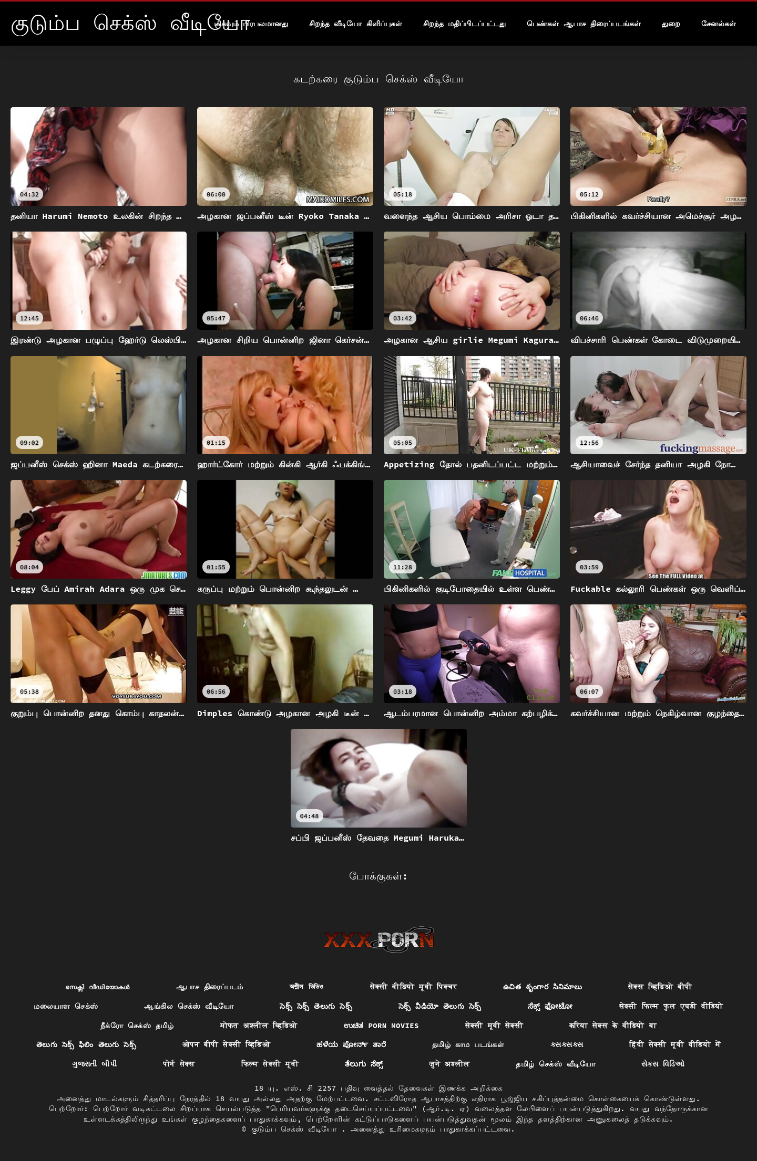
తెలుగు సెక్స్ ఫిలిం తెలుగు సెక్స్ (86, 1044)
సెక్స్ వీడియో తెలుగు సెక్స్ (440, 1006)
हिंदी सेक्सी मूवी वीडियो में (675, 1044)
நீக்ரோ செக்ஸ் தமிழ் (137, 1025)
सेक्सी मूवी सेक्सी (494, 1025)
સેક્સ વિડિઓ (663, 1064)
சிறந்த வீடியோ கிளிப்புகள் (355, 23)
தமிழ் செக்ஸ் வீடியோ (555, 1064)
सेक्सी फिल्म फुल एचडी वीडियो (671, 1006)
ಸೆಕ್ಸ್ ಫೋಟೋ (550, 1006)
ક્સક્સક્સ (566, 1044)
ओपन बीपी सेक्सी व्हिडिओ (226, 1044)
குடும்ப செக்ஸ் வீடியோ (296, 1129)
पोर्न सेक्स (179, 1064)
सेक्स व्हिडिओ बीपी (660, 986)
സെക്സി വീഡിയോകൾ (97, 986)
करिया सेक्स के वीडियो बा (613, 1025)
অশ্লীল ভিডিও (307, 986)
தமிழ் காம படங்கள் (468, 1044)
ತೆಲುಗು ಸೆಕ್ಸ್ (364, 1064)
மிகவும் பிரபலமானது (251, 23)
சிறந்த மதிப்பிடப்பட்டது (464, 23)
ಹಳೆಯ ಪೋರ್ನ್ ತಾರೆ (351, 1044)
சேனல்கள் (718, 23)
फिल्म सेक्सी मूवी (270, 1064)
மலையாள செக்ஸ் (66, 1006)
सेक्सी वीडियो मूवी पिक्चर (413, 986)
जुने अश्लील (449, 1064)
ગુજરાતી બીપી (94, 1064)
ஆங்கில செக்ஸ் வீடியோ (188, 1006)
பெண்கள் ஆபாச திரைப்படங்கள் (584, 23)
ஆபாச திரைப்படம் (209, 986)
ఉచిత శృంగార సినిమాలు (542, 986)
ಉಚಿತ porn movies (381, 1025)
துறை (671, 23)
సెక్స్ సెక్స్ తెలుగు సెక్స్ (316, 1006)
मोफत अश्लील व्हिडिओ (259, 1025)
